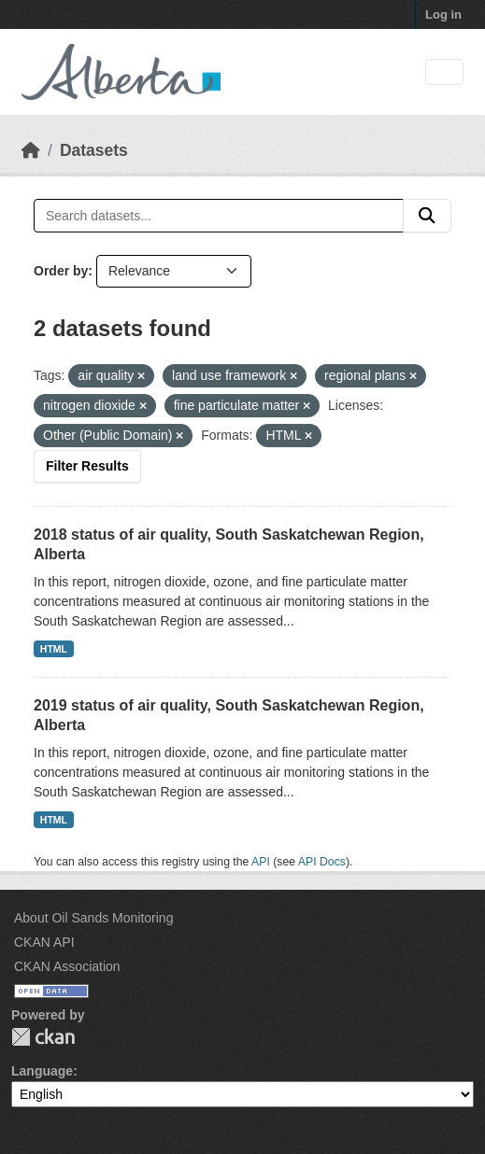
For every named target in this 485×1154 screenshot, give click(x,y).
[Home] (30, 150)
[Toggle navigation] (444, 72)
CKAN (43, 1037)
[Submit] (427, 215)
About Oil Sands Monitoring (93, 917)
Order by (61, 270)
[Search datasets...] (219, 215)
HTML (53, 648)
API (260, 861)
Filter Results (87, 465)
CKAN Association (67, 966)
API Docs (322, 861)
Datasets (94, 150)
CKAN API (44, 942)
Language (42, 1070)
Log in (443, 14)
